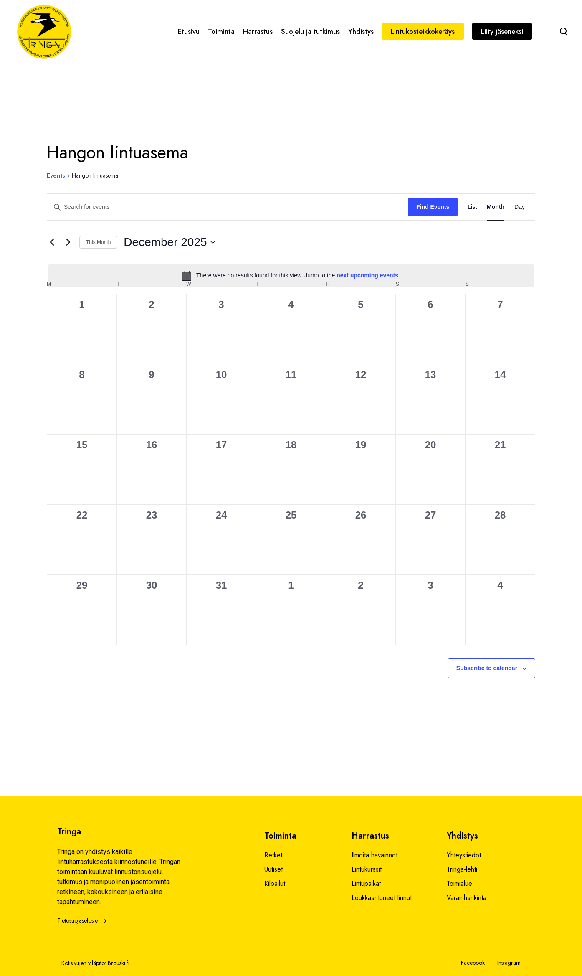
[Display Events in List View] (472, 207)
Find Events (432, 206)
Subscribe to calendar (486, 668)
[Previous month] (52, 242)
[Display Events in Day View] (519, 207)
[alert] (291, 275)
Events (56, 176)
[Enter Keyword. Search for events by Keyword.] (227, 207)
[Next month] (68, 242)
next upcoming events (367, 275)
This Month (98, 242)
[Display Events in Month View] (495, 207)
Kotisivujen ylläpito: (83, 963)
